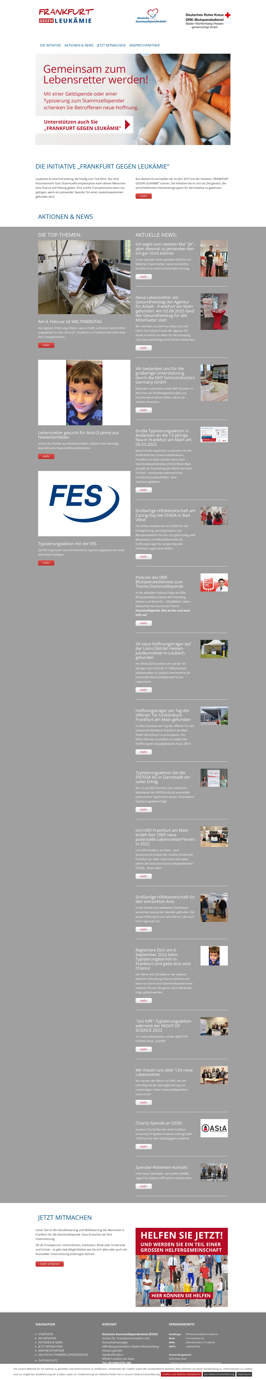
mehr (143, 196)
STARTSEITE (45, 1334)
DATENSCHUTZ (48, 1360)
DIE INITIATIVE (50, 45)
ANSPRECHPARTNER (144, 45)
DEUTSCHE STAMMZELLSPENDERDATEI (63, 1355)
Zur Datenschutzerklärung (219, 1374)
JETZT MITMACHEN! (111, 45)
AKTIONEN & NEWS (79, 45)
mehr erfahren (49, 1264)
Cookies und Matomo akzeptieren (181, 1374)
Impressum (244, 1374)
